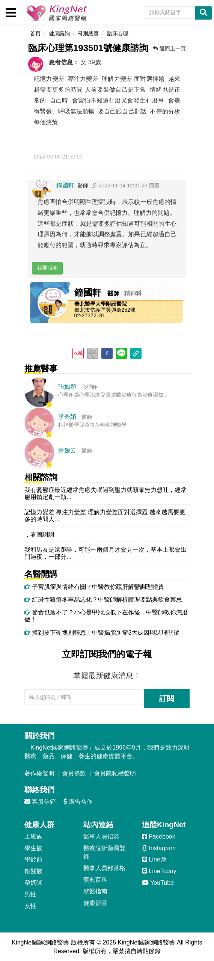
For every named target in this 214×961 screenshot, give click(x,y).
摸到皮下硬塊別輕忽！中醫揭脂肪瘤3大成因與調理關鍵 (101, 632)
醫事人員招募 (101, 836)
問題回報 (92, 353)
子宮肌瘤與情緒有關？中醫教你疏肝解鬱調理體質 (94, 587)
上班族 (33, 836)
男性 (30, 894)
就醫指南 (95, 891)
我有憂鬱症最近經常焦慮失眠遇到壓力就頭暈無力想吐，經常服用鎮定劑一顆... (105, 493)
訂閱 (166, 698)
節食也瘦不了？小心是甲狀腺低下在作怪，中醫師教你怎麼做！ (106, 616)
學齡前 (33, 859)
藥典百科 (95, 880)
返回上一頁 (169, 48)
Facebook (158, 836)
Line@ (154, 859)
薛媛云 (67, 450)
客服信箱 (40, 801)
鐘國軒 (65, 185)
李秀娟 (67, 416)
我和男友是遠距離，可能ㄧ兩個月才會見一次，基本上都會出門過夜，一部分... (105, 553)
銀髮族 (33, 871)
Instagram (159, 848)
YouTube (158, 883)
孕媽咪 (33, 883)
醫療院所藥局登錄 (104, 852)
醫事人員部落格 (104, 868)
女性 (30, 906)
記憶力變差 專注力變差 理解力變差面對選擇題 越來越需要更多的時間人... (104, 515)
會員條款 (74, 773)
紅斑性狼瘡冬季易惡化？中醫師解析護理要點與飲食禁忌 (103, 599)
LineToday (159, 871)
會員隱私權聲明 (115, 773)
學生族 (33, 848)
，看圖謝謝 (39, 534)
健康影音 (95, 903)
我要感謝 (47, 268)
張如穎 (67, 386)
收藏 (78, 353)
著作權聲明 (39, 773)
